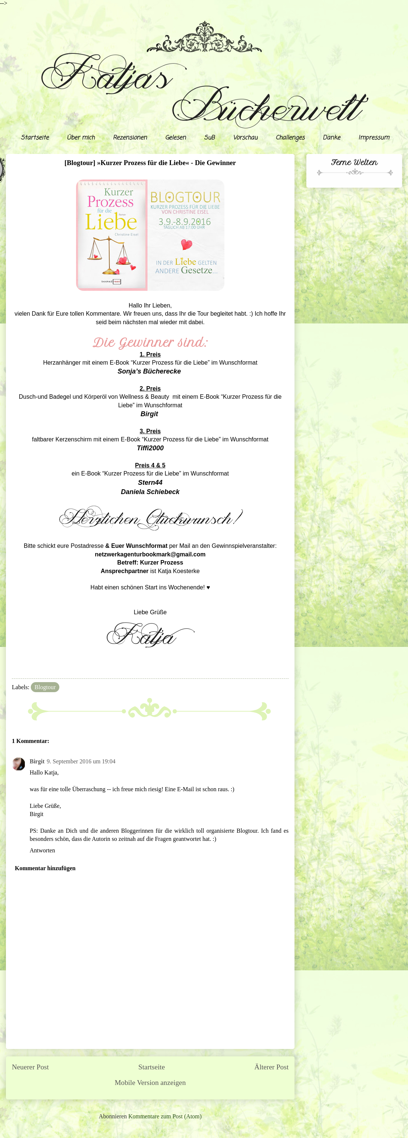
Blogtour (45, 687)
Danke (331, 138)
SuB (209, 138)
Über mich (81, 138)
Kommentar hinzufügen (45, 868)
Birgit (37, 761)
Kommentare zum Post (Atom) (165, 1116)
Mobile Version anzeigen (150, 1082)
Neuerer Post (30, 1067)
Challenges (290, 138)
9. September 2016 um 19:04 (81, 761)
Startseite (35, 138)
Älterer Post (271, 1067)
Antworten (42, 850)
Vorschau (245, 138)
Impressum (373, 138)
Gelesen (175, 138)
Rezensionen (130, 138)
